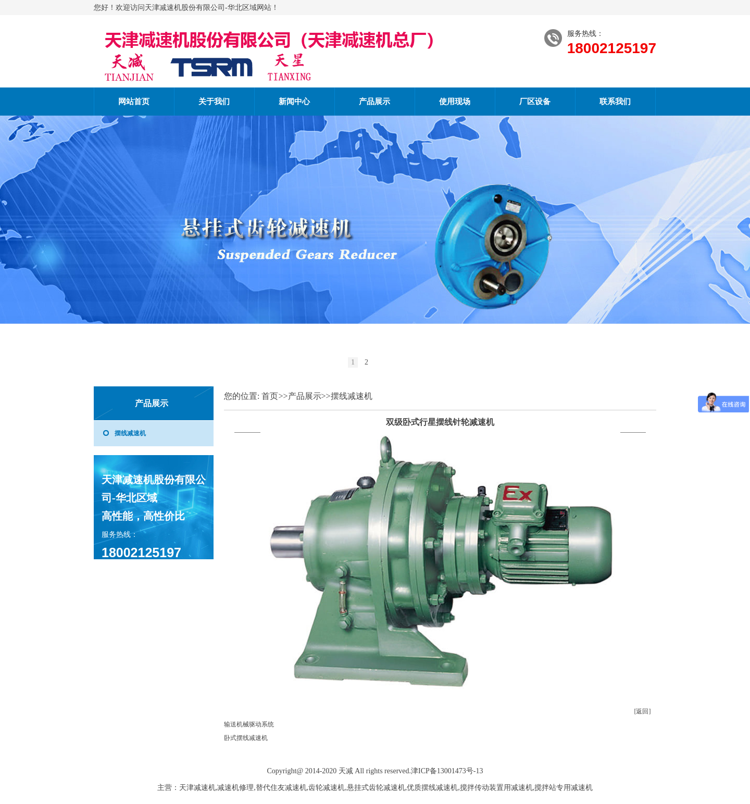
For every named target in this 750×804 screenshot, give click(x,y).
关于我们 (214, 101)
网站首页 (133, 101)
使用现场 (454, 101)
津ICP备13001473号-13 (447, 771)
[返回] (642, 711)
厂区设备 (535, 101)
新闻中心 (294, 101)
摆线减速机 (130, 433)
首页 (269, 396)
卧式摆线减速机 (246, 738)
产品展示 (374, 101)
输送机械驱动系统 (249, 724)
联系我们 (615, 101)
